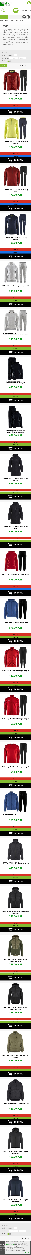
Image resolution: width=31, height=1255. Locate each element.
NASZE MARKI (14, 21)
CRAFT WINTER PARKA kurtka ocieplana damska (15, 479)
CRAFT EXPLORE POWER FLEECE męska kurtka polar (15, 1152)
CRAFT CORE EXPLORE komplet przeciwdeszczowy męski (15, 383)
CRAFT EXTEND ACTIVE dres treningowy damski (15, 142)
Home (2, 1244)
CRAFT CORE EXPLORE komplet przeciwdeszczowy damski (15, 431)
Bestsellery (4, 1248)
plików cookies (10, 1244)
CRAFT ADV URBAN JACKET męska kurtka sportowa (15, 1056)
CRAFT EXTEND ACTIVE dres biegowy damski (15, 239)
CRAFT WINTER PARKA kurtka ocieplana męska (15, 527)
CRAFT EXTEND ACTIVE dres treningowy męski (15, 190)
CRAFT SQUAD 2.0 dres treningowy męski (15, 671)
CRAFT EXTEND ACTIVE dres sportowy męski (15, 94)
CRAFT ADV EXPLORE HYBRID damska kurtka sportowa (15, 960)
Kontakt (3, 1250)
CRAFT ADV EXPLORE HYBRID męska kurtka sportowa (15, 912)
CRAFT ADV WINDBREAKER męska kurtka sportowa (15, 864)
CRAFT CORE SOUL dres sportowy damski (15, 286)
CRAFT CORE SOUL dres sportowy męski (15, 334)
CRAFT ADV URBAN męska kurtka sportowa (15, 1103)
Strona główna (4, 21)
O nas (2, 1252)
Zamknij (27, 1253)
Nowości (3, 1246)
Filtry (4, 66)
